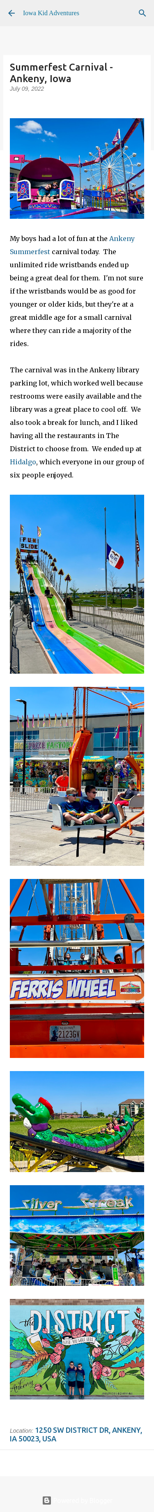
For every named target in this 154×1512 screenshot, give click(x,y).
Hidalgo (23, 462)
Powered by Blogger (77, 1500)
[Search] (142, 13)
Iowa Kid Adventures (51, 12)
